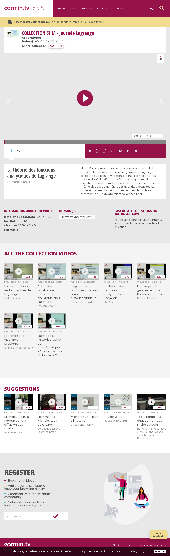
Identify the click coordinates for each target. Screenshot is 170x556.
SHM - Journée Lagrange (58, 33)
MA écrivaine (113, 416)
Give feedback (158, 534)
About (116, 545)
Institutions (103, 8)
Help (128, 545)
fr (143, 8)
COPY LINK (56, 46)
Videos (73, 8)
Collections (87, 8)
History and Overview (77, 217)
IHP (24, 221)
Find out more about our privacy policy (124, 551)
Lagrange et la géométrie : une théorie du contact (150, 290)
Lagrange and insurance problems (14, 339)
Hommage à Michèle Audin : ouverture (48, 420)
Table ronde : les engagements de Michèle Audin (150, 420)
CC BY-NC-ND (27, 225)
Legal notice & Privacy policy (152, 545)
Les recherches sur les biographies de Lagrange (18, 290)
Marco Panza (21, 181)
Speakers (119, 8)
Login (152, 8)
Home (61, 8)
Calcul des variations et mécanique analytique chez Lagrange (49, 294)
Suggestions (21, 388)
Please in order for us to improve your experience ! (56, 22)
